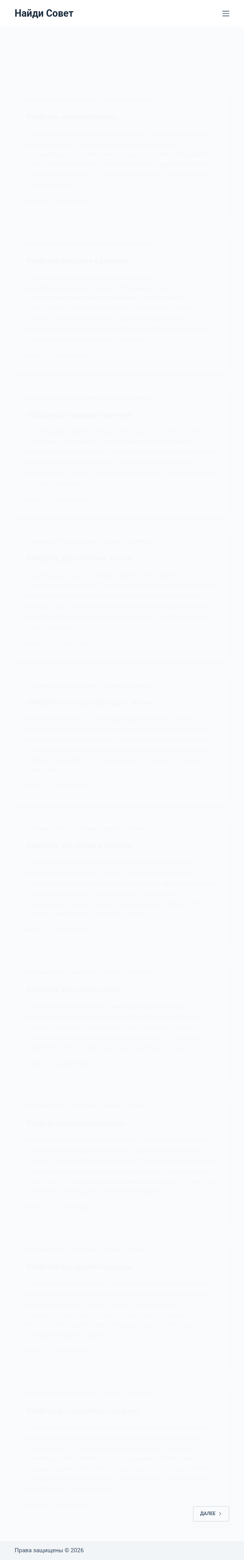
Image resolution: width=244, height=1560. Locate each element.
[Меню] (225, 13)
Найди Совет (44, 13)
